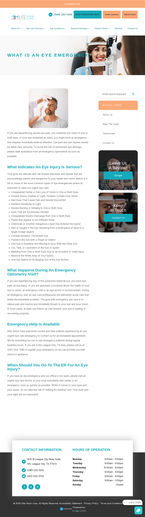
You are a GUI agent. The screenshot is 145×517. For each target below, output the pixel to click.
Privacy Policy (91, 503)
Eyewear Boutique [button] (80, 28)
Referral (118, 28)
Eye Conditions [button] (58, 28)
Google (118, 175)
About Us (108, 114)
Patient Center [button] (102, 28)
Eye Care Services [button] (36, 28)
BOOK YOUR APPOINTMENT (87, 14)
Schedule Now (72, 4)
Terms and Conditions (111, 503)
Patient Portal (130, 14)
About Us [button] (16, 28)
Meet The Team (111, 124)
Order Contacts (111, 14)
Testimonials (109, 133)
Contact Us (133, 28)
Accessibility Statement (70, 503)
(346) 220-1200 (63, 14)
